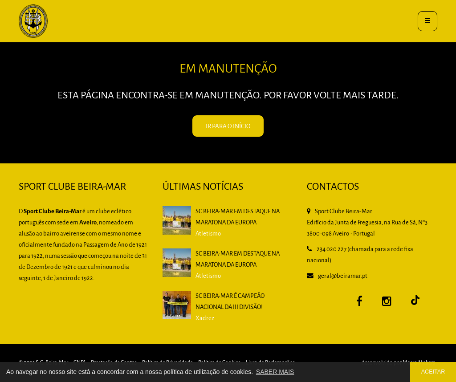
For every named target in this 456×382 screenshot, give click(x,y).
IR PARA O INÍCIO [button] (228, 126)
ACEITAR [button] (433, 372)
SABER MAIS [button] (275, 371)
